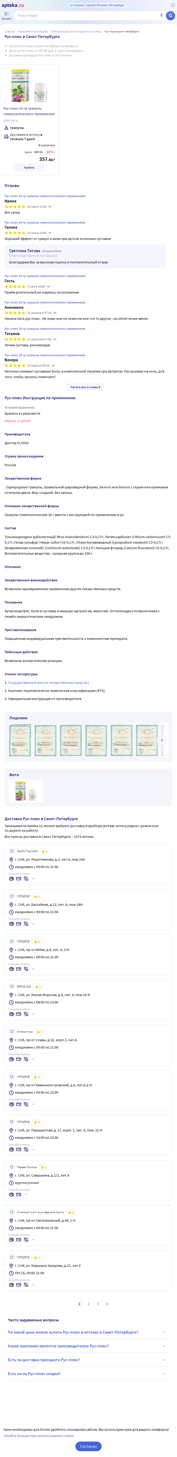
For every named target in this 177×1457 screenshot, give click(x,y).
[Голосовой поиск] (161, 15)
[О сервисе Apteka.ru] (173, 5)
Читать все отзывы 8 (85, 387)
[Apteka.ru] (13, 5)
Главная (10, 31)
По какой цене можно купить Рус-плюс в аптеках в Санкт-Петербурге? (87, 1332)
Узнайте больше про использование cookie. (39, 1435)
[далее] (162, 740)
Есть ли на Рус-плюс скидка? (87, 1373)
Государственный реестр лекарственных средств (48, 682)
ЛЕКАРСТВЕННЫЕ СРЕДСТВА (33, 31)
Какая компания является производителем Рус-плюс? (87, 1346)
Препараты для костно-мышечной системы (76, 31)
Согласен (88, 1446)
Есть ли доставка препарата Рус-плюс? (87, 1360)
